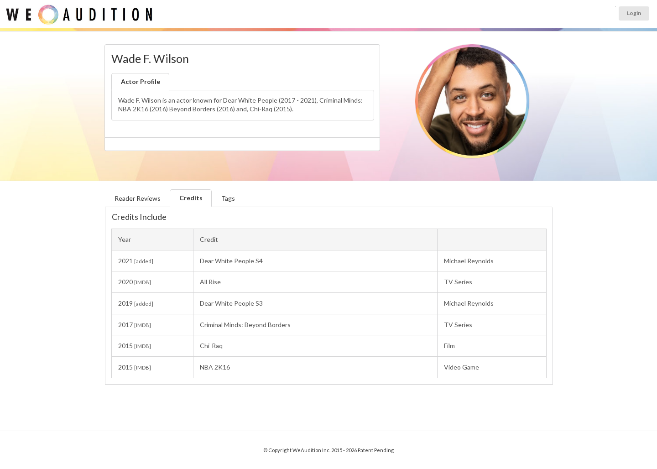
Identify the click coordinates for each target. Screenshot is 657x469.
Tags (228, 198)
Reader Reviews (138, 198)
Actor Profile (140, 81)
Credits (191, 198)
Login (634, 13)
